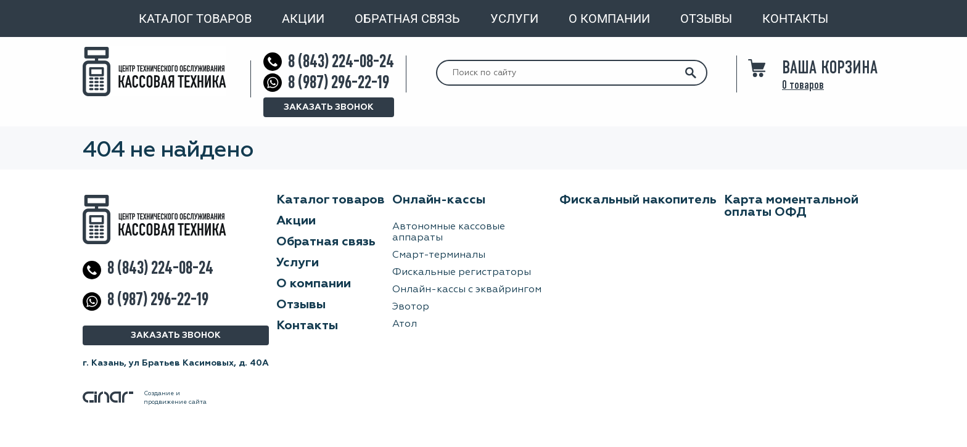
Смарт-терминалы (438, 255)
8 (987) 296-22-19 (338, 82)
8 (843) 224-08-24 (341, 61)
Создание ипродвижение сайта (145, 397)
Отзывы (706, 18)
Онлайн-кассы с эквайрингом (466, 290)
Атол (404, 324)
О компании (609, 18)
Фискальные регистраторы (461, 272)
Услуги (514, 18)
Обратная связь (407, 18)
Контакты (795, 18)
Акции (303, 18)
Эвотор (410, 307)
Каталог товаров (195, 18)
